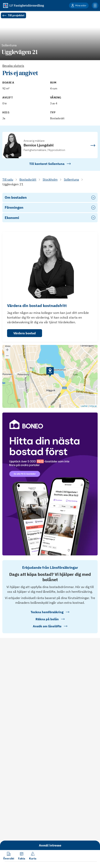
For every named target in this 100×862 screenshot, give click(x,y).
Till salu (7, 179)
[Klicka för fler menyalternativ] (95, 5)
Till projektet (13, 15)
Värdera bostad (24, 333)
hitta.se (93, 406)
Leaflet (84, 406)
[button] (50, 371)
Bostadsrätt (27, 179)
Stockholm (50, 179)
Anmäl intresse (50, 845)
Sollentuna (71, 179)
